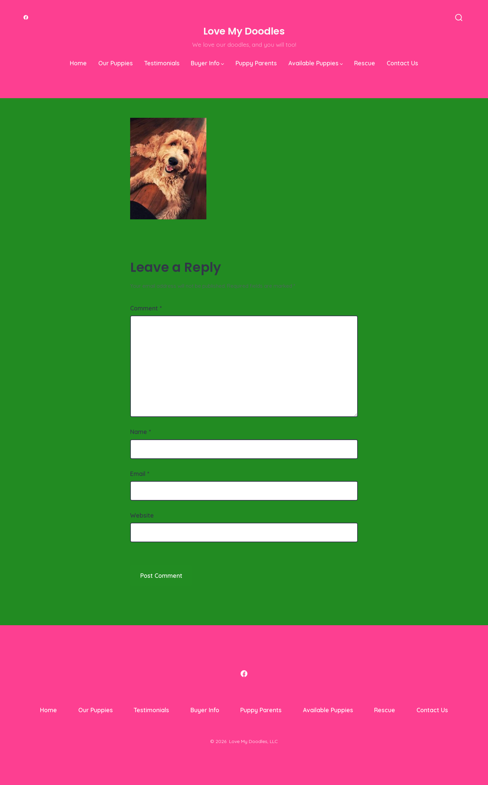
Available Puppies (315, 63)
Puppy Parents (256, 63)
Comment (146, 308)
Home (78, 63)
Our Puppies (115, 63)
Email (139, 473)
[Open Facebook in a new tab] (26, 17)
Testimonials (162, 63)
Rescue (364, 63)
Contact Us (402, 63)
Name (140, 431)
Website (142, 515)
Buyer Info (207, 63)
